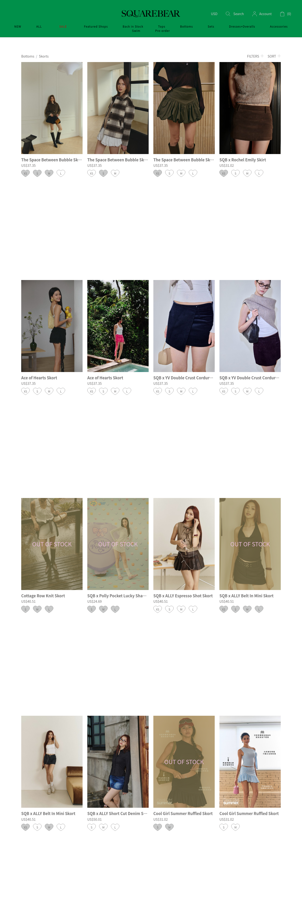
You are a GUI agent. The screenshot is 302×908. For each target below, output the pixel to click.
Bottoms (27, 56)
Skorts (44, 56)
